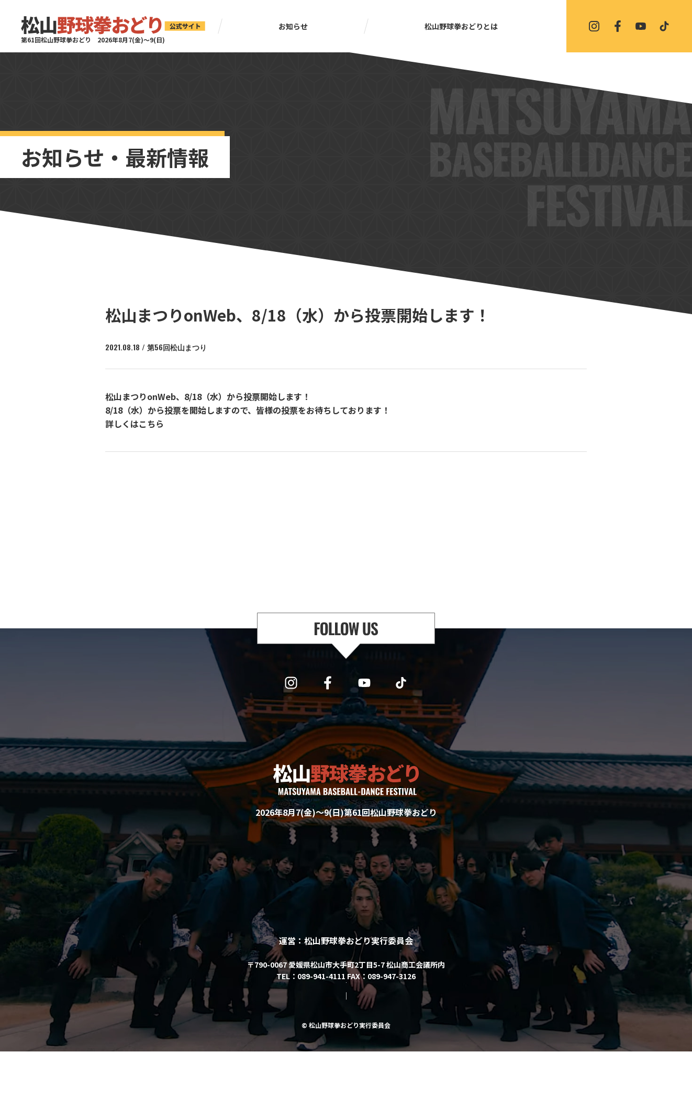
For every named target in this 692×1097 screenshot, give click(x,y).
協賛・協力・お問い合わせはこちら (346, 1011)
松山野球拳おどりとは (461, 26)
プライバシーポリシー (373, 1041)
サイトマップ (304, 1041)
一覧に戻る (351, 479)
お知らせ (293, 26)
